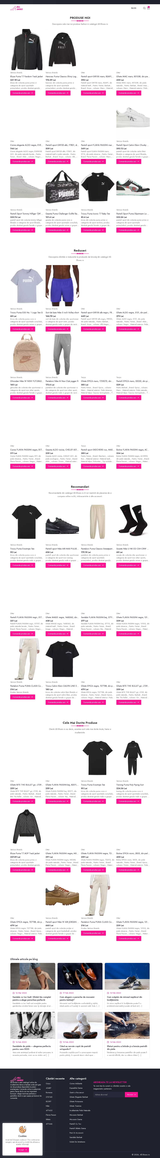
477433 (49, 1110)
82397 (48, 1101)
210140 (49, 1097)
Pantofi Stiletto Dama (78, 1128)
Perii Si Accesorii (76, 1132)
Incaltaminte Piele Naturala (80, 1110)
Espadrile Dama (76, 1088)
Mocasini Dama (76, 1119)
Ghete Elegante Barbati (79, 1097)
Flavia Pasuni (51, 1115)
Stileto (48, 1119)
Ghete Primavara (76, 1101)
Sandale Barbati (76, 1137)
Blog (133, 8)
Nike (47, 1106)
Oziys (48, 1083)
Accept (22, 1150)
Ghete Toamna (75, 1106)
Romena (49, 1092)
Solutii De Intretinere (77, 1141)
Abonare (131, 1095)
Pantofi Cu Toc (75, 1124)
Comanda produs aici (23, 93)
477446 (49, 1124)
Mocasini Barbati (76, 1115)
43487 (48, 1088)
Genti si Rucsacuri (77, 1092)
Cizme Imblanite (76, 1083)
